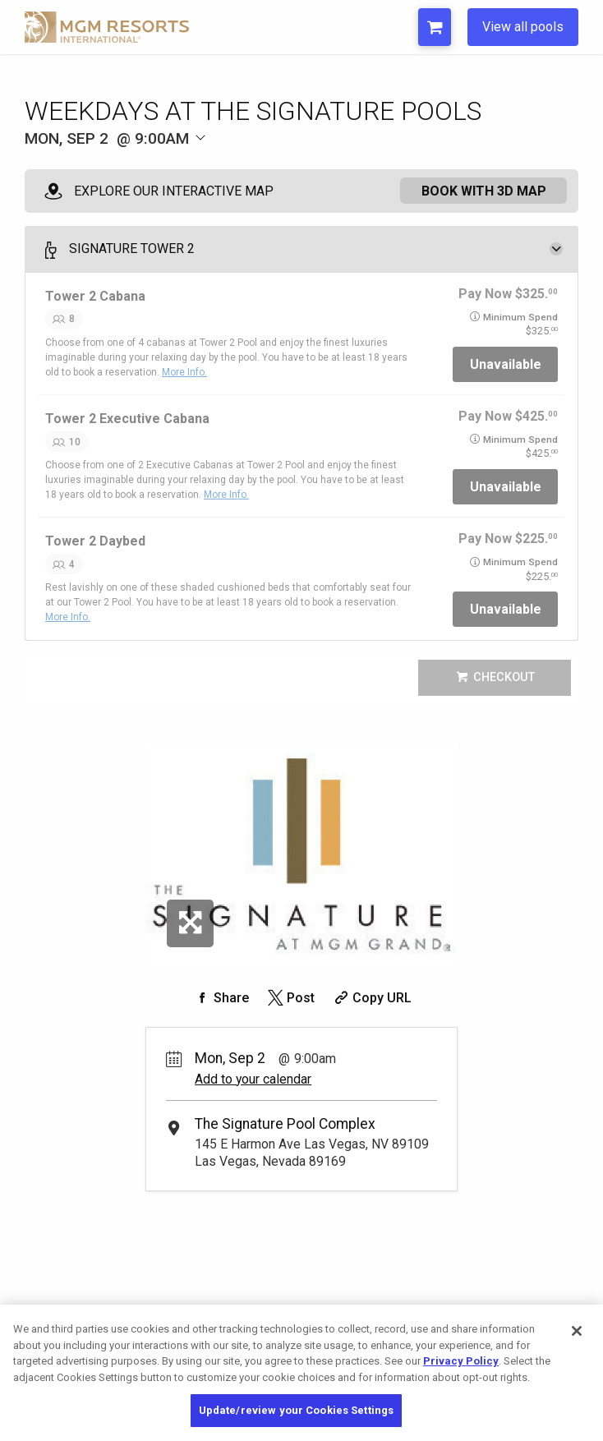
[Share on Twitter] (290, 997)
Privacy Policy (461, 1361)
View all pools (523, 27)
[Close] (577, 1331)
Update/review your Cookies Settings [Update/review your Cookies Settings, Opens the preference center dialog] (296, 1410)
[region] (301, 1373)
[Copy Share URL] (371, 997)
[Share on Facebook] (220, 997)
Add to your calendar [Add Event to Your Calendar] (253, 1079)
